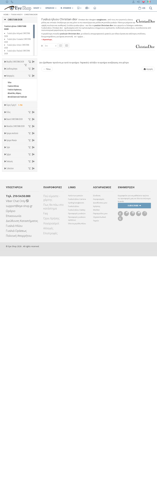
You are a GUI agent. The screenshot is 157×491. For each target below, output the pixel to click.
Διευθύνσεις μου (100, 437)
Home (6, 14)
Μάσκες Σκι (12, 174)
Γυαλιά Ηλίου (13, 109)
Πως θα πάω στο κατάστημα (53, 441)
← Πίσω (47, 69)
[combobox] (50, 45)
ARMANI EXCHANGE (15, 203)
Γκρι (11, 312)
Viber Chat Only (17, 436)
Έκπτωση (9, 371)
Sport (10, 159)
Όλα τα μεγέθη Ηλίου (77, 458)
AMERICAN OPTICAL (15, 199)
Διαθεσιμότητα (11, 76)
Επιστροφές (50, 468)
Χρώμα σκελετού (12, 263)
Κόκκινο (12, 292)
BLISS (10, 214)
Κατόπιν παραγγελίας (18, 86)
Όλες (11, 378)
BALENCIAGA (12, 210)
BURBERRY (12, 225)
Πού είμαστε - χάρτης (51, 432)
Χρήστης (96, 441)
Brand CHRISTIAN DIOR (14, 185)
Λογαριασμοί (51, 458)
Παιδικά (11, 170)
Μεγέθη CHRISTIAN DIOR (15, 61)
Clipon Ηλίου (14, 308)
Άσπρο (12, 274)
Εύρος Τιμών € (12, 134)
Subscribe (134, 440)
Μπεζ (11, 277)
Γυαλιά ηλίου (73, 441)
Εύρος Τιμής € (15, 127)
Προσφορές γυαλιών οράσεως (76, 453)
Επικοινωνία (13, 450)
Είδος (8, 145)
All (9, 339)
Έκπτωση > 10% (14, 381)
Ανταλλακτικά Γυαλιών (17, 119)
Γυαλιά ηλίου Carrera (77, 434)
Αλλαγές (48, 463)
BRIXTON (11, 221)
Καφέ (11, 319)
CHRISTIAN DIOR (30, 14)
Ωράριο (10, 445)
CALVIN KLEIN (13, 228)
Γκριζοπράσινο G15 (17, 326)
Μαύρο (12, 288)
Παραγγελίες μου (100, 448)
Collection (10, 392)
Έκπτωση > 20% (14, 385)
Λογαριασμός (98, 434)
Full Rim (11, 343)
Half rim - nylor (14, 346)
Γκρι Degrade (14, 315)
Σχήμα (8, 353)
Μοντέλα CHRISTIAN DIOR (15, 234)
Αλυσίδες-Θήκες (14, 116)
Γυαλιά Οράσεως (15, 112)
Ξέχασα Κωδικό (99, 451)
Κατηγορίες (10, 98)
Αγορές (148, 69)
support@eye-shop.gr (19, 440)
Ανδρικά (11, 163)
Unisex (10, 156)
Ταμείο (96, 455)
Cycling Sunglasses (76, 437)
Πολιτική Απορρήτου (19, 470)
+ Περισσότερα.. (47, 40)
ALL (10, 270)
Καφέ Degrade (15, 323)
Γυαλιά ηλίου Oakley (76, 444)
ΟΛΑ (9, 68)
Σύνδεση (96, 430)
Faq (45, 448)
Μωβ (11, 281)
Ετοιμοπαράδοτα (16, 83)
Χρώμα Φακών (11, 298)
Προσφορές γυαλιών (76, 448)
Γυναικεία (12, 166)
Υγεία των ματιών (75, 430)
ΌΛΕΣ (10, 399)
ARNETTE (11, 207)
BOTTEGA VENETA (15, 217)
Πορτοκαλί (13, 284)
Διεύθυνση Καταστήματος (22, 455)
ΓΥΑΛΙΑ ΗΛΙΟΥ (16, 14)
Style (8, 332)
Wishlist (96, 444)
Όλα (10, 90)
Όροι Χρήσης (51, 453)
